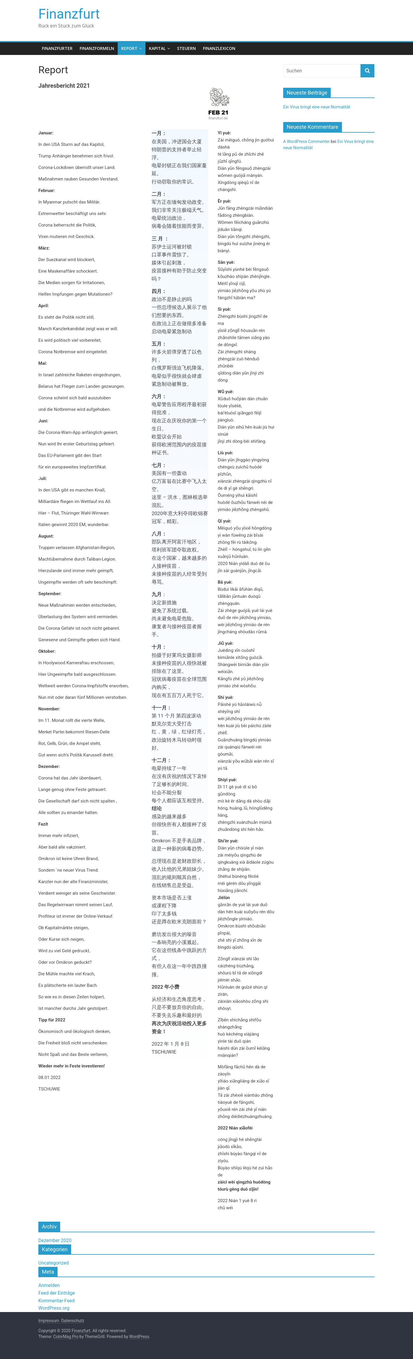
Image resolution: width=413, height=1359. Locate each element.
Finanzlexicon (219, 48)
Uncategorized (53, 1263)
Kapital (157, 48)
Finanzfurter (57, 48)
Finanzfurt (69, 14)
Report (129, 48)
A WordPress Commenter (306, 141)
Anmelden (49, 1285)
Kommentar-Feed (56, 1300)
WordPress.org (53, 1308)
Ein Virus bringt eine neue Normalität (316, 107)
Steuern (186, 48)
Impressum (49, 1320)
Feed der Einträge (56, 1293)
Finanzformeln (97, 48)
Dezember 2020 (54, 1240)
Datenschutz (72, 1320)
